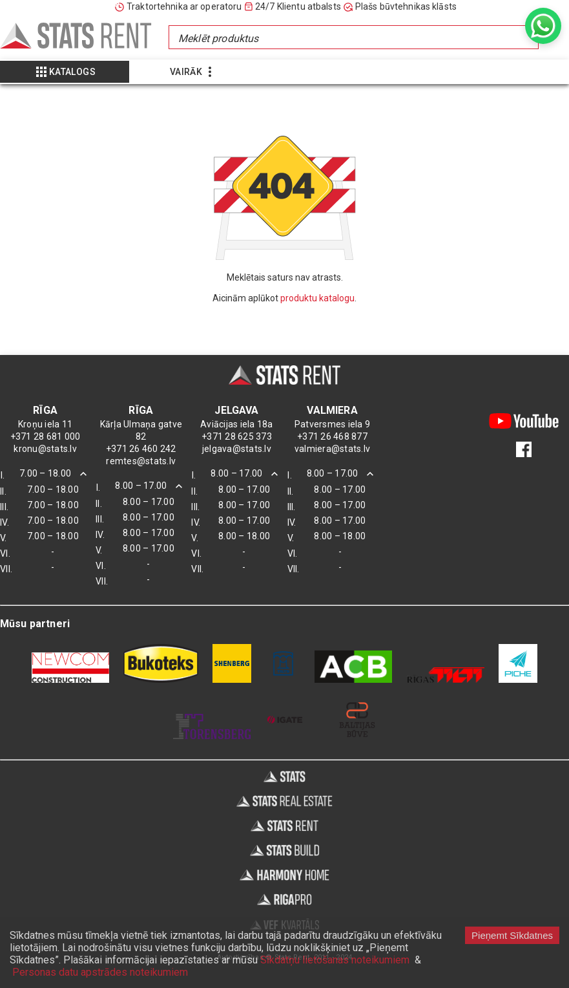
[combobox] (353, 37)
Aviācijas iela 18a (236, 424)
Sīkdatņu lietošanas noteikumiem (334, 960)
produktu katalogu (317, 298)
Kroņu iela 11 (45, 424)
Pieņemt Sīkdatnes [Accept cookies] (512, 935)
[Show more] (64, 72)
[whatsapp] (543, 26)
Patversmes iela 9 (332, 424)
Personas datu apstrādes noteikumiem (100, 972)
